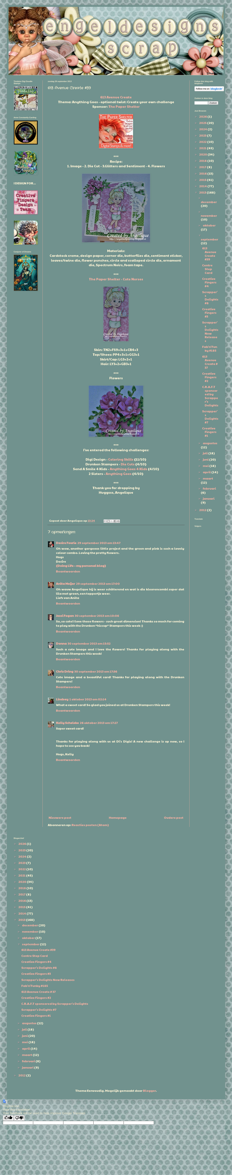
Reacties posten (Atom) (90, 825)
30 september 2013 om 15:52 (89, 643)
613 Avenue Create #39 (209, 253)
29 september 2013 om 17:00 (98, 583)
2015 (203, 180)
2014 (203, 186)
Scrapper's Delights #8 (210, 297)
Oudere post (173, 817)
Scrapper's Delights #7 (210, 416)
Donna (61, 643)
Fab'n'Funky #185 (209, 348)
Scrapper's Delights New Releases (210, 331)
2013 (203, 192)
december (209, 202)
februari (209, 488)
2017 (203, 167)
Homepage (118, 817)
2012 (203, 510)
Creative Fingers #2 (209, 377)
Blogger (149, 1090)
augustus (210, 443)
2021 (203, 148)
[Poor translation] (19, 1118)
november (209, 215)
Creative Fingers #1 (209, 432)
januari (208, 498)
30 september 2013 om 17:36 (95, 671)
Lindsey (62, 699)
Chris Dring (64, 671)
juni (206, 459)
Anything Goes (119, 473)
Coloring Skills (120, 459)
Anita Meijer (65, 583)
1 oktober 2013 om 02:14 (87, 699)
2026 (203, 116)
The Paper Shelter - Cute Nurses (116, 279)
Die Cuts (128, 464)
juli (205, 453)
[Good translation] (8, 1118)
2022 (203, 141)
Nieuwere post (60, 817)
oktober (209, 225)
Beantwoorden (68, 571)
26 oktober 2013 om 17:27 (99, 723)
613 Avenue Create (116, 97)
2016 (203, 173)
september (209, 239)
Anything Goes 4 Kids (128, 468)
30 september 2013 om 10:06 (97, 615)
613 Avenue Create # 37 (210, 362)
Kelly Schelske (67, 723)
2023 (203, 135)
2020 (203, 154)
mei (206, 466)
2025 (203, 123)
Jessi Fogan (65, 615)
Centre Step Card (207, 269)
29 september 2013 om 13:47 (99, 543)
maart (208, 478)
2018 (203, 160)
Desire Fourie (66, 543)
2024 (203, 129)
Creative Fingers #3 (209, 312)
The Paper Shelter (124, 106)
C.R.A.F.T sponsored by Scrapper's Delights (210, 396)
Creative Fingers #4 (209, 282)
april (207, 472)
